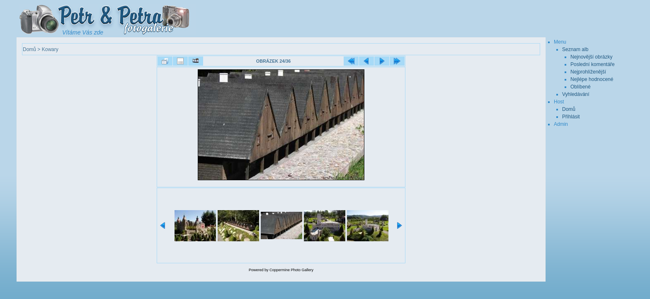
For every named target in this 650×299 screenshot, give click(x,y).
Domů (29, 49)
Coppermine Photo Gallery (291, 270)
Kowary (50, 49)
